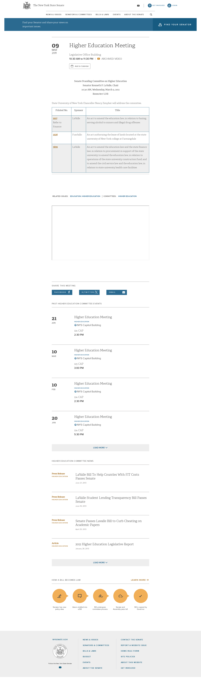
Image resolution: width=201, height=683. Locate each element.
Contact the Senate (132, 646)
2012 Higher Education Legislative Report (105, 550)
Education (75, 202)
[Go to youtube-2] (138, 6)
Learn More (138, 586)
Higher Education (91, 202)
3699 (55, 152)
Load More (99, 454)
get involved (158, 6)
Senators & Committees (65, 16)
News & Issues (29, 16)
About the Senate (92, 674)
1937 (55, 124)
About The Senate (154, 16)
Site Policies (128, 663)
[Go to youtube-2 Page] (60, 673)
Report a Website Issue (134, 651)
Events (125, 16)
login (174, 6)
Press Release (58, 479)
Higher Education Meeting (93, 323)
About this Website (131, 668)
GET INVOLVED (128, 674)
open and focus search (175, 17)
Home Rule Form (130, 657)
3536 (55, 140)
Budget (87, 663)
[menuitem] (29, 16)
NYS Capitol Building (89, 331)
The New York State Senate (48, 6)
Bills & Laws (100, 16)
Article (55, 549)
